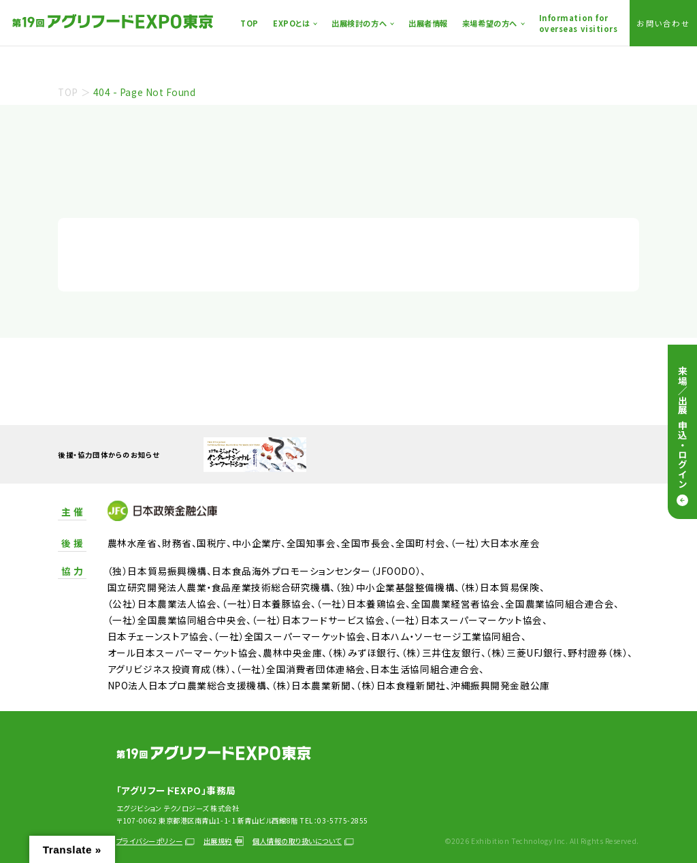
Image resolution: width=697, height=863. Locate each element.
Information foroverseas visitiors (578, 23)
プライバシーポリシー (155, 841)
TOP (249, 23)
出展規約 (224, 841)
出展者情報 (428, 23)
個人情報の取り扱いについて (303, 841)
